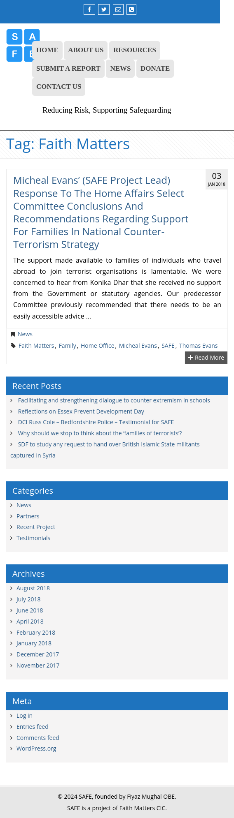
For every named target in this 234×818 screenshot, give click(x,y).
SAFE (168, 345)
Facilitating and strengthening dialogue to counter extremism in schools (114, 400)
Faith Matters (36, 345)
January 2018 (33, 643)
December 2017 (37, 654)
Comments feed (37, 738)
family (67, 345)
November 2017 (38, 665)
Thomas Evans (198, 345)
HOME (47, 50)
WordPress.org (36, 748)
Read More (206, 357)
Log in (24, 715)
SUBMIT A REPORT (68, 68)
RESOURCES (134, 50)
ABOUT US (85, 50)
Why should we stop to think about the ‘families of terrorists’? (100, 433)
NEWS (120, 68)
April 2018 (30, 621)
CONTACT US (58, 86)
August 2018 (33, 588)
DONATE (155, 68)
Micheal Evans (138, 345)
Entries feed (32, 726)
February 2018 (35, 632)
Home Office (98, 345)
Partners (28, 516)
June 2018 (29, 610)
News (25, 334)
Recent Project (35, 527)
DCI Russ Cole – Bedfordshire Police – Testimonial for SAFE (96, 422)
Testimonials (33, 538)
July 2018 (28, 599)
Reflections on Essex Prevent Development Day (81, 411)
